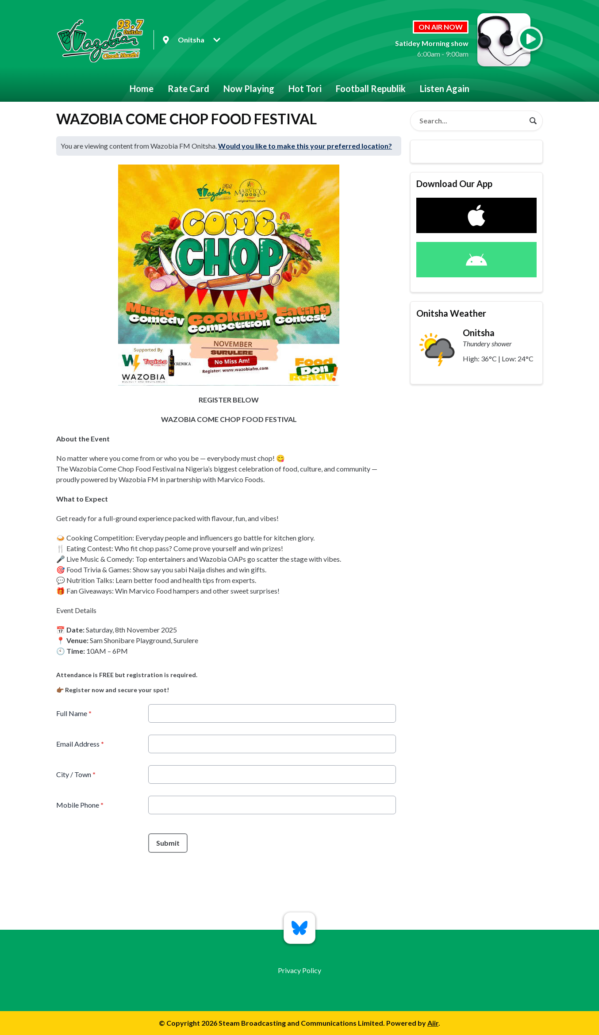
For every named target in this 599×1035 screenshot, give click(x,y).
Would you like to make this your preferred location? (305, 146)
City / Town (76, 774)
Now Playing (248, 88)
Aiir (432, 1023)
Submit (168, 843)
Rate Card (188, 88)
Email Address (80, 744)
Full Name (74, 713)
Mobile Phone (80, 805)
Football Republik (371, 88)
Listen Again (444, 88)
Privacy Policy (299, 970)
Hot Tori (305, 88)
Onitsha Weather (451, 313)
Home (142, 88)
